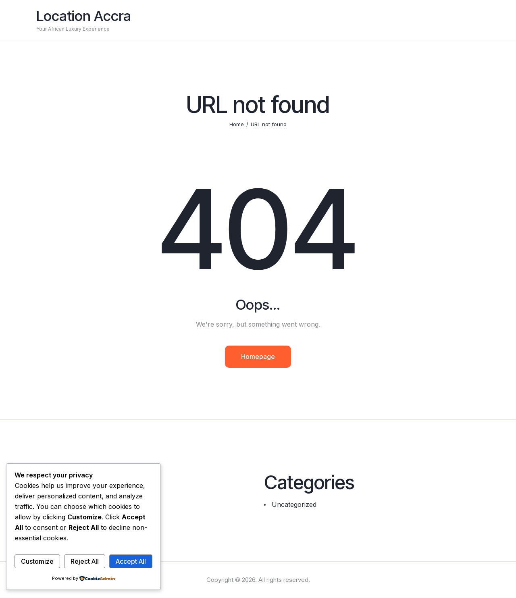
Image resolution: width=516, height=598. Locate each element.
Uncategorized (294, 504)
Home (236, 124)
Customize (37, 561)
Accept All (131, 561)
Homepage (258, 356)
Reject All (85, 561)
